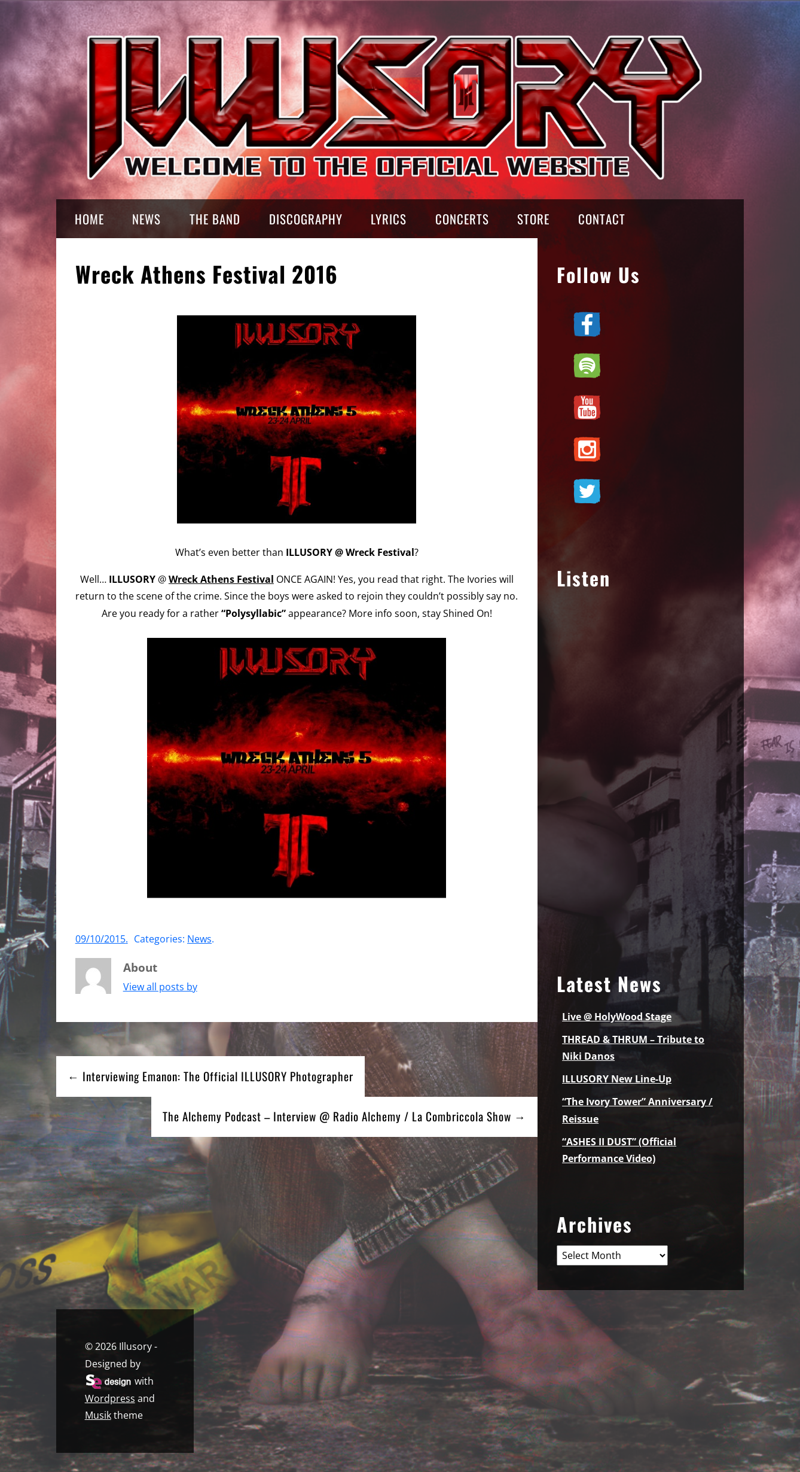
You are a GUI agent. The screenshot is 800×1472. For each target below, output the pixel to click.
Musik (98, 1415)
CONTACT (601, 218)
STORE (533, 218)
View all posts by (160, 986)
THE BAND (215, 218)
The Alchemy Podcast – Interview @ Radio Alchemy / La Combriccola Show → (344, 1116)
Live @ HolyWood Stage (616, 1016)
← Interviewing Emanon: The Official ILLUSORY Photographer (210, 1076)
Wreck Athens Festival (221, 579)
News (199, 938)
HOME (89, 218)
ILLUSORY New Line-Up (616, 1078)
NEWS (146, 218)
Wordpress (110, 1398)
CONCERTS (462, 218)
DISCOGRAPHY (306, 218)
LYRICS (389, 218)
